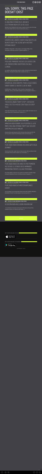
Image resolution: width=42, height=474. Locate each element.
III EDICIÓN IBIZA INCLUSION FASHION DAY (18, 204)
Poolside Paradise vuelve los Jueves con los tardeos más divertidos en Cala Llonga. (20, 64)
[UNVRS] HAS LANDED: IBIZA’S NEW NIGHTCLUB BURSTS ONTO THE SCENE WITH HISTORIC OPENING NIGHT (20, 42)
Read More (25, 19)
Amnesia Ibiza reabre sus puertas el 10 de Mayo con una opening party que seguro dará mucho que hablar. (20, 126)
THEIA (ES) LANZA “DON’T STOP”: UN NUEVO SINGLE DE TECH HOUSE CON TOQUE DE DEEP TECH (20, 104)
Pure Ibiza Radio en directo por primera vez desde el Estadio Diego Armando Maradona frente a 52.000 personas (20, 166)
